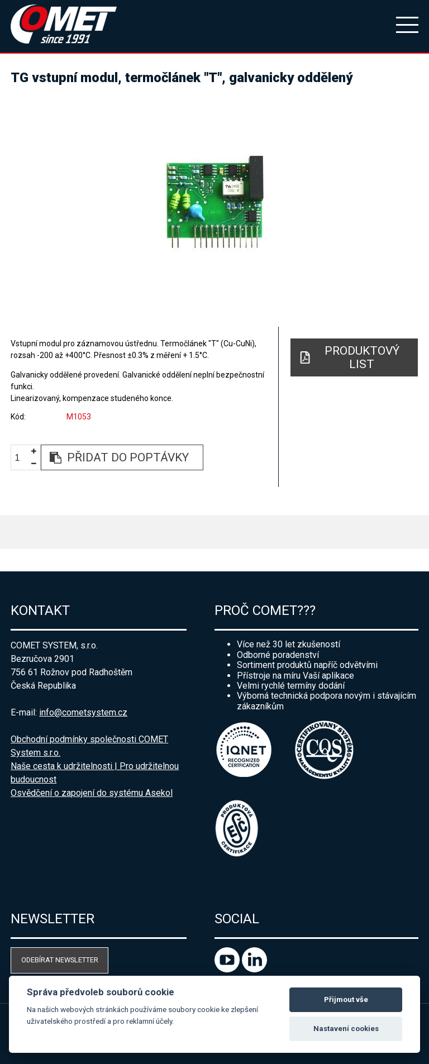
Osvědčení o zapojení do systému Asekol (92, 793)
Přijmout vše (346, 999)
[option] (214, 201)
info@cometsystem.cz (83, 712)
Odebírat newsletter (59, 960)
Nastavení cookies (346, 1028)
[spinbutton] (21, 458)
